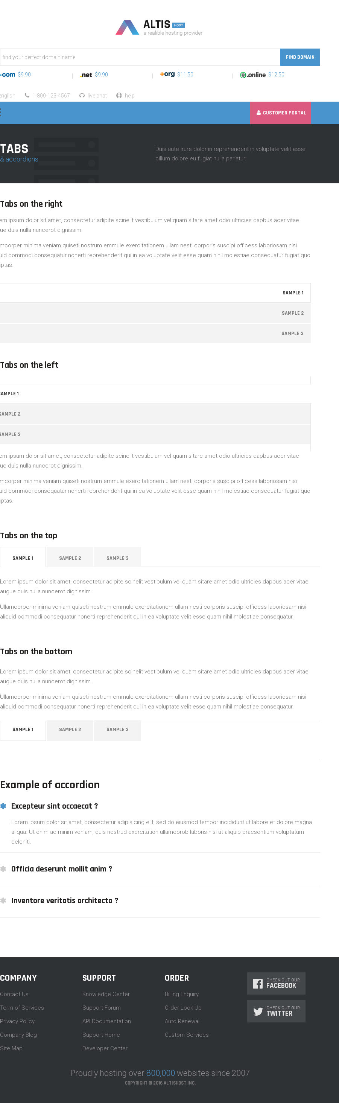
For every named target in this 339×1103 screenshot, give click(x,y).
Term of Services (22, 1007)
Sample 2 (70, 558)
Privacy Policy (17, 1021)
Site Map (11, 1048)
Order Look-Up (183, 1007)
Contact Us (14, 994)
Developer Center (105, 1048)
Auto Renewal (182, 1021)
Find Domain (300, 57)
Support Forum (101, 1007)
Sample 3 (117, 558)
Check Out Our (276, 983)
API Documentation (106, 1021)
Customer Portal (281, 113)
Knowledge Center (106, 994)
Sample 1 (22, 558)
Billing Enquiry (182, 994)
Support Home (101, 1034)
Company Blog (18, 1034)
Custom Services (187, 1034)
